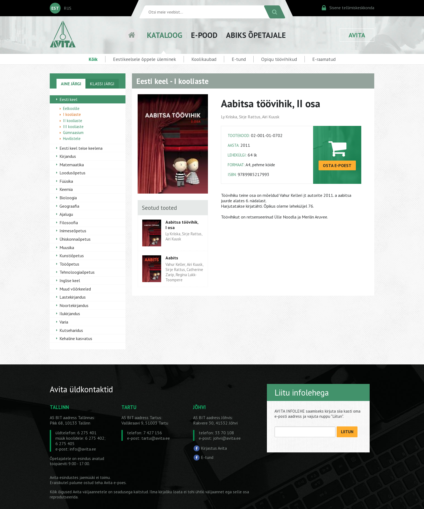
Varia (63, 322)
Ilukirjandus (69, 313)
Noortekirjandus (73, 305)
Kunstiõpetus (71, 255)
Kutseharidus (71, 330)
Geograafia (69, 206)
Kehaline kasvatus (75, 338)
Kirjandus (67, 156)
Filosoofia (68, 222)
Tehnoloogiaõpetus (77, 272)
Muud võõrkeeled (75, 289)
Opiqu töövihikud (279, 59)
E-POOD (204, 35)
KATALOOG (164, 35)
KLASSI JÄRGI (102, 83)
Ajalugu (66, 214)
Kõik (93, 59)
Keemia (66, 189)
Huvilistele (72, 138)
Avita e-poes (115, 482)
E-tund (239, 59)
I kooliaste (72, 114)
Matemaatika (71, 164)
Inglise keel (69, 280)
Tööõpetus (69, 264)
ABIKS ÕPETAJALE (256, 35)
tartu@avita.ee (155, 438)
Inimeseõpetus (72, 230)
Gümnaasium (73, 132)
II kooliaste (72, 120)
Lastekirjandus (72, 297)
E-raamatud (324, 59)
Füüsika (66, 181)
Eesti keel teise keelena (80, 148)
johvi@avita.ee (227, 438)
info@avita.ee (83, 449)
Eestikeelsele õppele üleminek (144, 59)
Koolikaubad (203, 59)
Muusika (66, 247)
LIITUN (347, 431)
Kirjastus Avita (214, 448)
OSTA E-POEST (337, 165)
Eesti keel (68, 99)
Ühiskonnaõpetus (75, 239)
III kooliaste (73, 126)
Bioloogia (68, 197)
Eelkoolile (71, 108)
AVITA (357, 35)
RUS (67, 8)
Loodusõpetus (72, 172)
